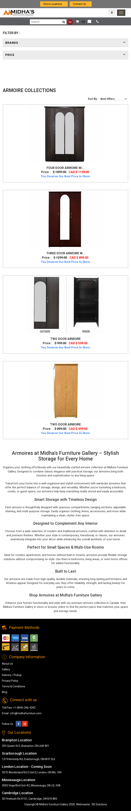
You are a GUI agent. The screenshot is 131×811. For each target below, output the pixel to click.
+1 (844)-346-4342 (24, 707)
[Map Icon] (112, 12)
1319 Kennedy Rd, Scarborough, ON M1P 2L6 (28, 759)
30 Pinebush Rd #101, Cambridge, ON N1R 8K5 (29, 798)
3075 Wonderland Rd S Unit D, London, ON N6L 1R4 (32, 772)
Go (70, 21)
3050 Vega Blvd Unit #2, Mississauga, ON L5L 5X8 (31, 785)
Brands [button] (11, 42)
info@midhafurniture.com (25, 713)
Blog (4, 692)
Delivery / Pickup (12, 675)
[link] (121, 12)
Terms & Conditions (13, 686)
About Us (7, 663)
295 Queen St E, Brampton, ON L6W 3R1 (25, 745)
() (79, 21)
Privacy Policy (10, 680)
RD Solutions (99, 804)
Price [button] (10, 55)
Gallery (6, 669)
